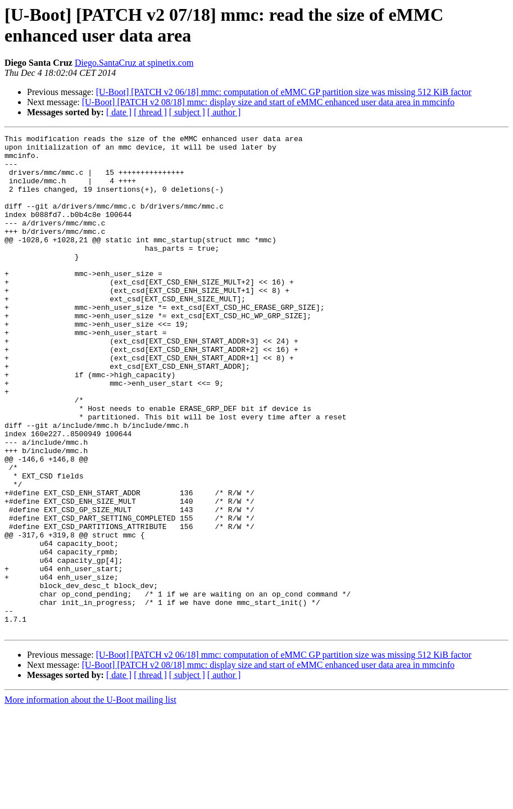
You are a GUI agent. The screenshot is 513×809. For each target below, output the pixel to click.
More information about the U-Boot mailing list (90, 799)
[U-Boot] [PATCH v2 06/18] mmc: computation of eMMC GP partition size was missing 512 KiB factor (284, 92)
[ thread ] (150, 112)
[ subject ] (187, 112)
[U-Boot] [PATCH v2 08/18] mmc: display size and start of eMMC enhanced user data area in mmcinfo (268, 102)
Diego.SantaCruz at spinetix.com (134, 62)
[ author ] (224, 112)
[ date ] (118, 112)
